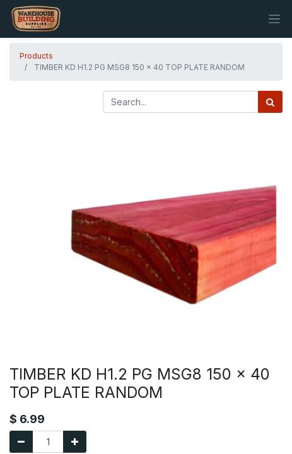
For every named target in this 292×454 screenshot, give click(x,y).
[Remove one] (21, 442)
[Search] (270, 102)
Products (36, 56)
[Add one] (74, 442)
